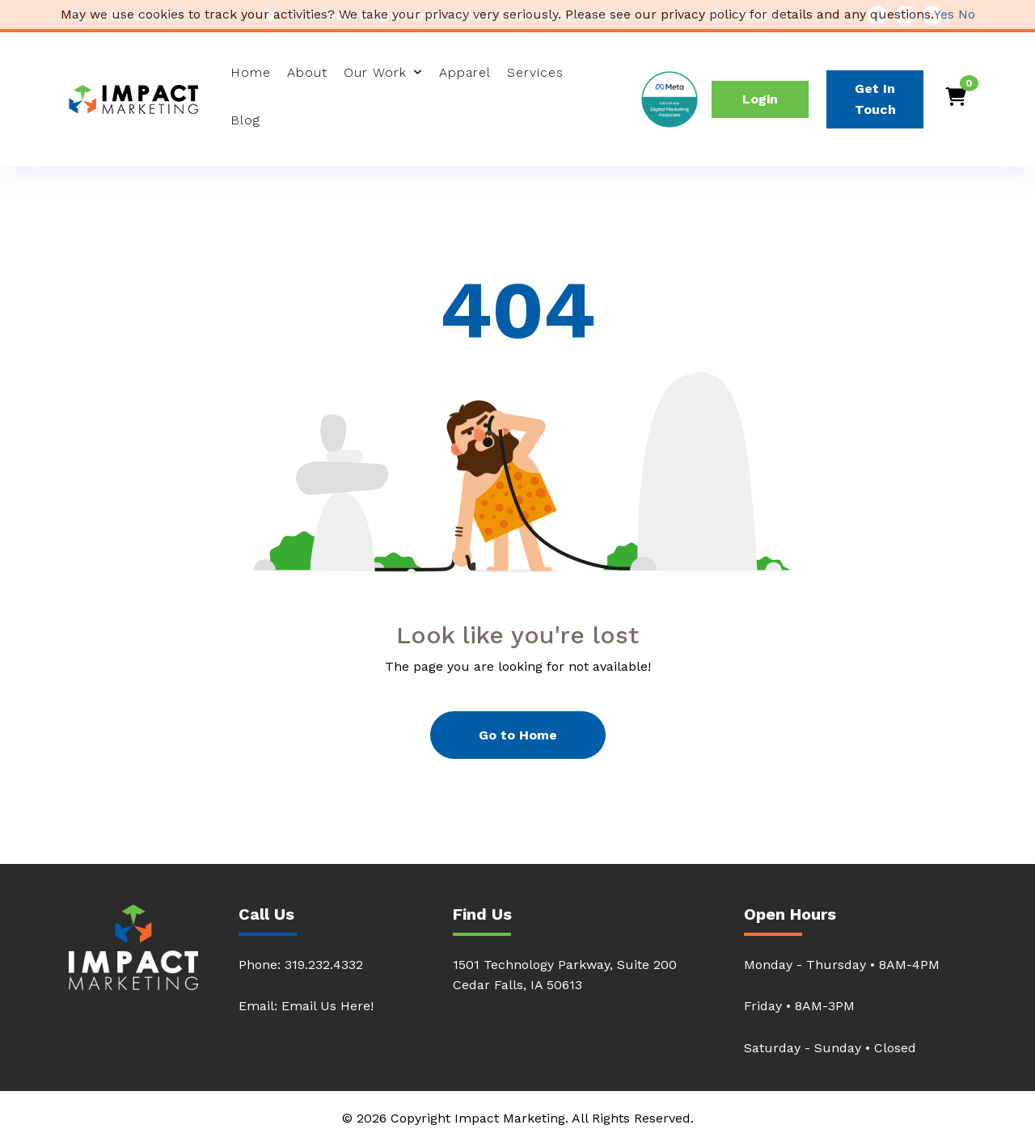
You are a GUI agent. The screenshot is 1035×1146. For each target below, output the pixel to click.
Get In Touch (875, 99)
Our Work (375, 72)
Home (250, 72)
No (966, 14)
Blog (245, 120)
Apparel (465, 72)
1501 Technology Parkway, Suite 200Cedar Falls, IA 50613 (565, 975)
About (307, 72)
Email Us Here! (327, 1005)
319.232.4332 (324, 964)
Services (535, 72)
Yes (944, 14)
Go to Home (518, 735)
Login (760, 99)
